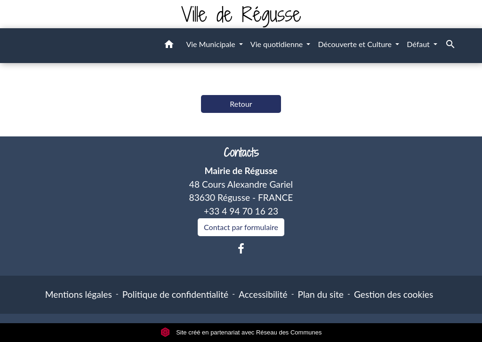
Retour (241, 103)
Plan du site (321, 294)
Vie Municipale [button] (211, 44)
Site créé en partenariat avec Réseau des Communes (241, 332)
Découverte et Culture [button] (356, 44)
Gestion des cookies (393, 294)
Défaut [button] (419, 44)
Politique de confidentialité (175, 294)
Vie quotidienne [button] (277, 44)
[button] (169, 45)
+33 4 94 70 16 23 (241, 211)
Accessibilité (263, 294)
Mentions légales (78, 294)
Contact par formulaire (241, 227)
